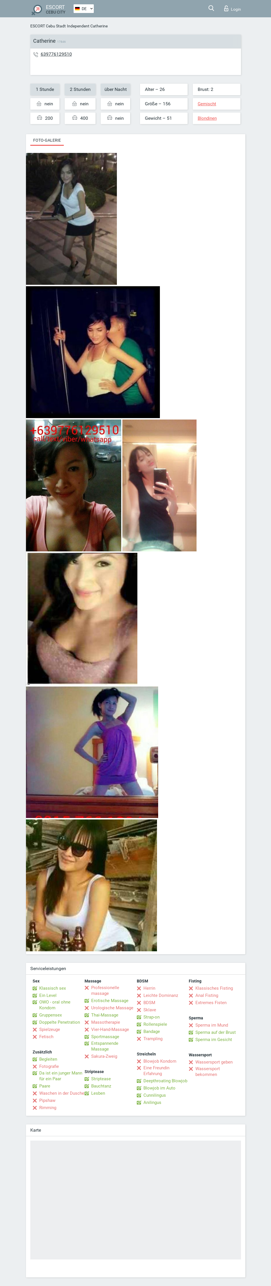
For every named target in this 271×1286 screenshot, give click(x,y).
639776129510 (56, 54)
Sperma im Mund (211, 1025)
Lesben (98, 1093)
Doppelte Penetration (59, 1022)
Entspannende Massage (104, 1046)
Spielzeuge (49, 1029)
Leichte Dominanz (160, 995)
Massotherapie (105, 1022)
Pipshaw (47, 1100)
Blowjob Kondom (159, 1061)
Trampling (152, 1038)
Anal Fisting (206, 995)
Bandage (151, 1031)
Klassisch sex (52, 988)
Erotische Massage (109, 1000)
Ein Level (48, 995)
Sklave (149, 1009)
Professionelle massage (105, 990)
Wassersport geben (214, 1062)
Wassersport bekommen (207, 1071)
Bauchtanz (101, 1086)
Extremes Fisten (211, 1002)
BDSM (149, 1002)
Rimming (47, 1107)
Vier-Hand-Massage (110, 1029)
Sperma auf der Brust (215, 1032)
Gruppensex (50, 1015)
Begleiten (48, 1059)
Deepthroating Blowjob (165, 1080)
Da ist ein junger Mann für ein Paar (60, 1075)
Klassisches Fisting (214, 988)
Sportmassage (105, 1036)
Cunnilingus (154, 1095)
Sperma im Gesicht (213, 1039)
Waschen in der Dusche (61, 1093)
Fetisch (46, 1036)
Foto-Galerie (47, 140)
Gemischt (207, 103)
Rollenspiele (155, 1024)
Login (232, 8)
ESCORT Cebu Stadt (48, 26)
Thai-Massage (104, 1015)
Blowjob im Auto (159, 1088)
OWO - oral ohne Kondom (54, 1004)
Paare (44, 1086)
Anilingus (152, 1102)
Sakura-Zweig (104, 1056)
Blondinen (207, 118)
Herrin (149, 988)
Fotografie (49, 1066)
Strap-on (151, 1017)
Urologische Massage (112, 1007)
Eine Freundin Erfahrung (156, 1070)
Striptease (101, 1078)
